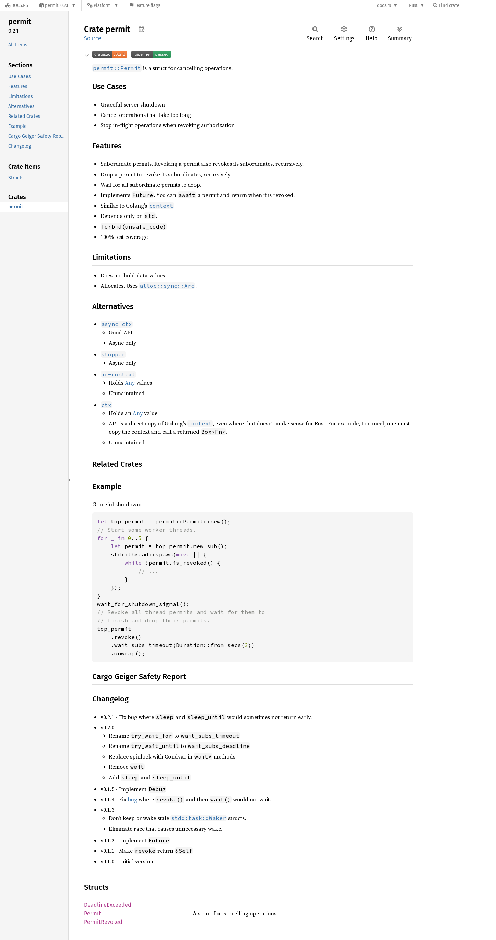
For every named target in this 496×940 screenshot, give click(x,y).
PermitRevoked (103, 922)
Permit (92, 913)
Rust (413, 5)
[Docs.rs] (17, 5)
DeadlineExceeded (107, 905)
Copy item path (141, 29)
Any (130, 382)
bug (132, 799)
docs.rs (384, 5)
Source (92, 38)
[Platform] (103, 5)
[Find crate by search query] (467, 5)
